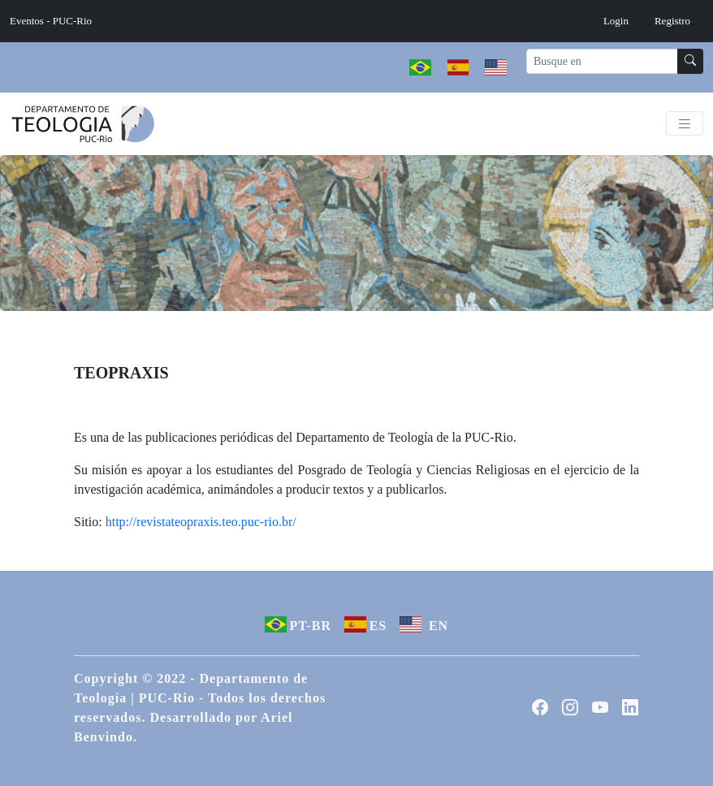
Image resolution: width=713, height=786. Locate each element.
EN (424, 624)
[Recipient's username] (602, 61)
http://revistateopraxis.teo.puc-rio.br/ (201, 522)
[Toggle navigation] (684, 123)
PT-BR (298, 624)
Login (616, 21)
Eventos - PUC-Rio (51, 21)
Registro (672, 21)
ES (365, 624)
